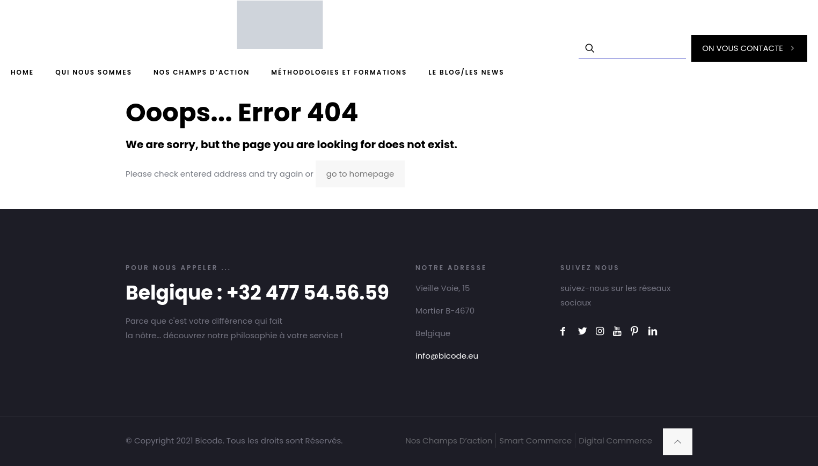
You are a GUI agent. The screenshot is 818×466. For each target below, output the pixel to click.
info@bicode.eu (446, 355)
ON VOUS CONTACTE (749, 48)
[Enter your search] (632, 48)
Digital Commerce (615, 440)
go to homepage (360, 173)
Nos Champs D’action (448, 440)
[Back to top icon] (677, 441)
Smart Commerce (535, 440)
